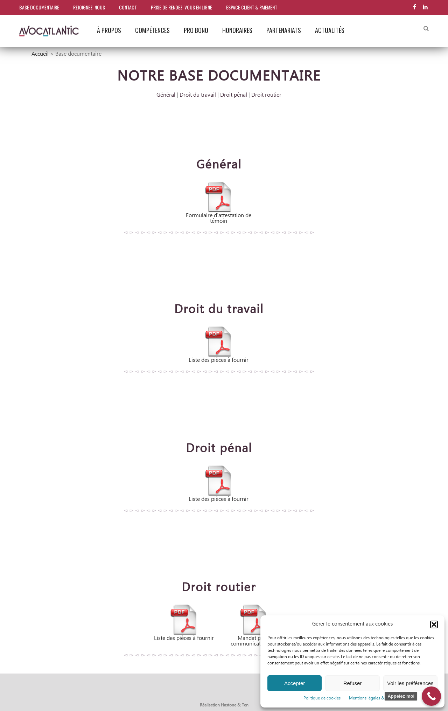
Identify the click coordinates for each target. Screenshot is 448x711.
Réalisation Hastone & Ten (224, 705)
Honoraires (237, 30)
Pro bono (196, 30)
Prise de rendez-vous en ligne (181, 7)
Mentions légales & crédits (373, 698)
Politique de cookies (322, 698)
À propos (109, 30)
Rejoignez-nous (89, 7)
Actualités (329, 30)
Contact (128, 7)
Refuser (352, 683)
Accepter (294, 683)
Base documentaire (39, 7)
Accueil (40, 54)
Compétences (152, 30)
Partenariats (283, 30)
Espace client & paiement (251, 7)
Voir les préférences (410, 683)
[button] (434, 624)
